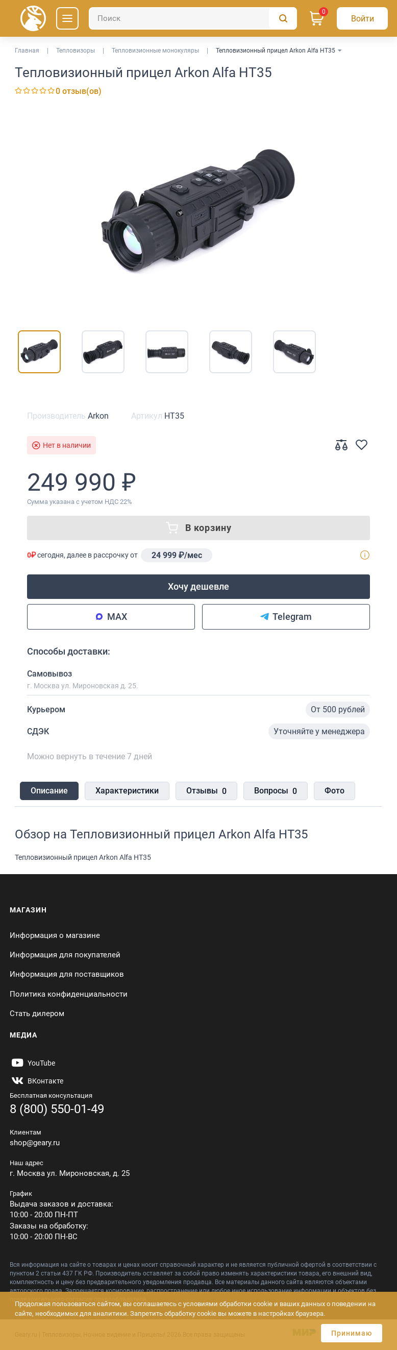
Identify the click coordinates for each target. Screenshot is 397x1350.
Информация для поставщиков (67, 974)
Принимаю (351, 1333)
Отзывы (206, 791)
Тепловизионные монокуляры (155, 50)
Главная (27, 50)
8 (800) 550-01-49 (57, 1109)
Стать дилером (37, 1013)
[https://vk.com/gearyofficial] (36, 1081)
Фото (334, 790)
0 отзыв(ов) (79, 91)
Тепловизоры (75, 50)
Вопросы (275, 791)
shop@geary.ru (35, 1142)
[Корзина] (317, 18)
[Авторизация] (362, 18)
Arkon (98, 416)
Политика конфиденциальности (69, 994)
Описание (49, 790)
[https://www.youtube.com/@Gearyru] (32, 1063)
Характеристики (127, 790)
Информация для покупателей (65, 954)
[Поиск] (193, 18)
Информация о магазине (55, 935)
